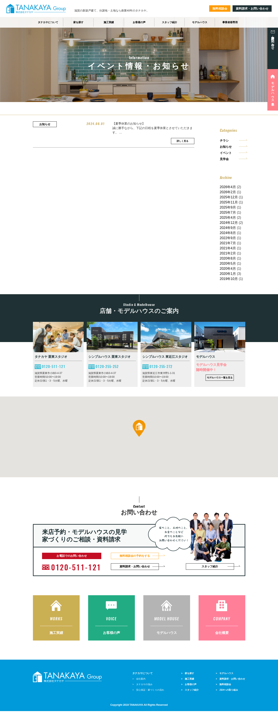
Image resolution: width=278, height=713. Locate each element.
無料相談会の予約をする (136, 555)
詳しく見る (182, 141)
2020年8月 (228, 258)
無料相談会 (219, 8)
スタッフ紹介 (210, 566)
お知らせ (226, 146)
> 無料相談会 (223, 686)
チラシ (224, 140)
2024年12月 (229, 222)
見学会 (224, 159)
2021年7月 (228, 243)
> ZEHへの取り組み (227, 691)
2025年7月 (228, 212)
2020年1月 (228, 274)
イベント (226, 153)
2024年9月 (228, 228)
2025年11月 (229, 202)
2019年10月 (229, 279)
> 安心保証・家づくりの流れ (148, 691)
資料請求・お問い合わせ (252, 8)
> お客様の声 (188, 686)
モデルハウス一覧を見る (220, 377)
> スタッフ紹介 (190, 691)
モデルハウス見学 (272, 90)
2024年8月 (228, 233)
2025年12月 (229, 197)
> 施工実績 (187, 680)
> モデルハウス (224, 675)
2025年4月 (228, 217)
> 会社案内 (138, 680)
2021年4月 (228, 248)
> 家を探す (187, 675)
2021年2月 (228, 253)
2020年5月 (228, 263)
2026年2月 (228, 192)
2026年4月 (228, 187)
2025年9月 (228, 207)
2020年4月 (228, 268)
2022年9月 (228, 238)
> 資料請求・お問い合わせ (230, 680)
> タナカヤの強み (142, 686)
